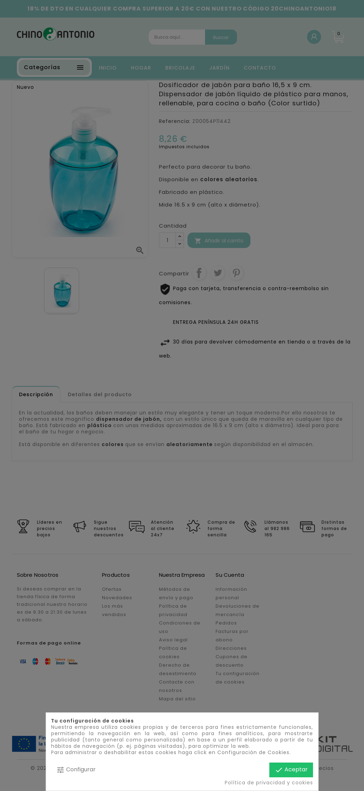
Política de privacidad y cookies (269, 782)
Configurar (76, 769)
